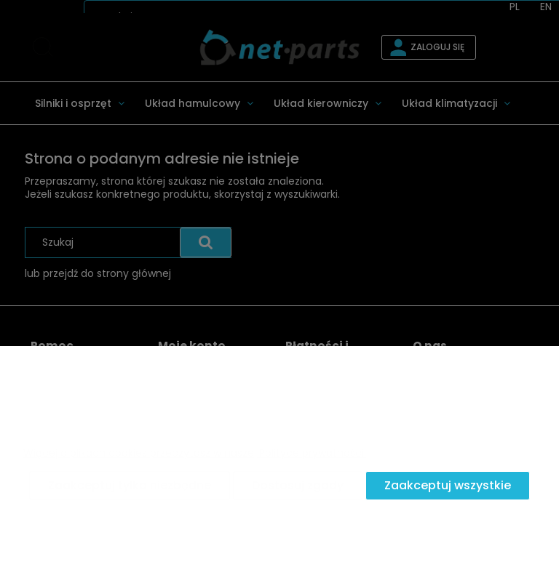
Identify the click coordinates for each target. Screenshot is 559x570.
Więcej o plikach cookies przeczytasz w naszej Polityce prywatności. (194, 453)
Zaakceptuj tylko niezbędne (129, 485)
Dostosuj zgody (298, 485)
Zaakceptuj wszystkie (447, 485)
